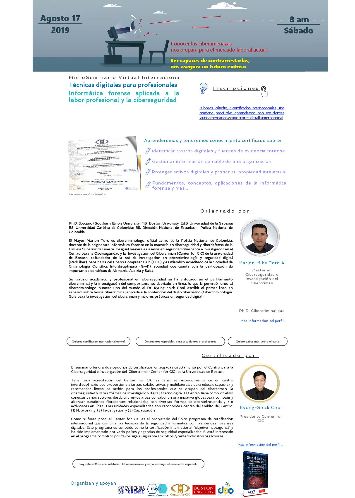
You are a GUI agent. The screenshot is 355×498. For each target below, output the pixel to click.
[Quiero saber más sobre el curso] (258, 341)
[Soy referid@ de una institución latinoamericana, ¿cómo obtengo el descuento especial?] (138, 463)
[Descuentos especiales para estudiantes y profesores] (180, 341)
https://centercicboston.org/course (194, 436)
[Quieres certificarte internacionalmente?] (98, 341)
